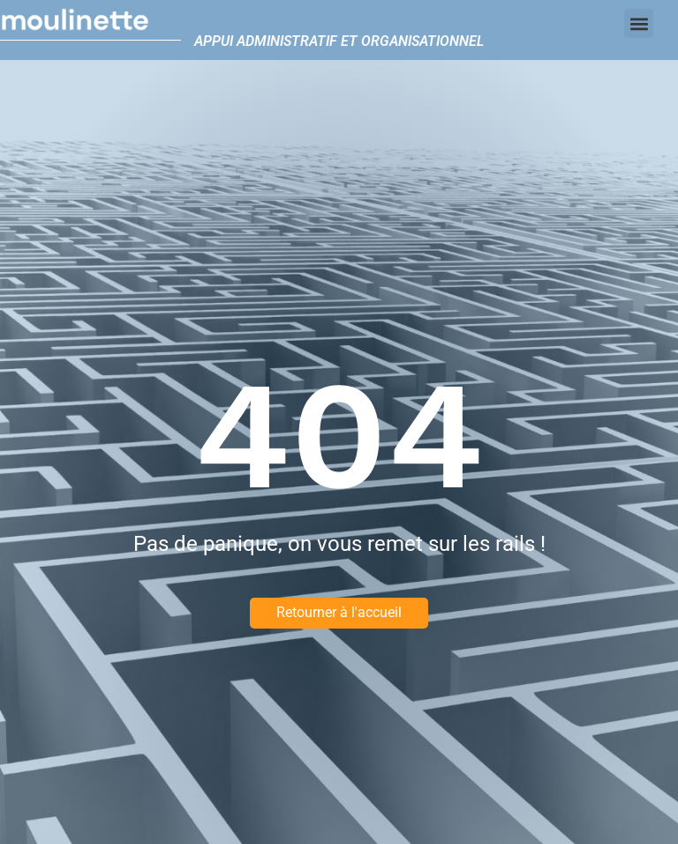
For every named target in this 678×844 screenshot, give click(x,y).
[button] (638, 23)
